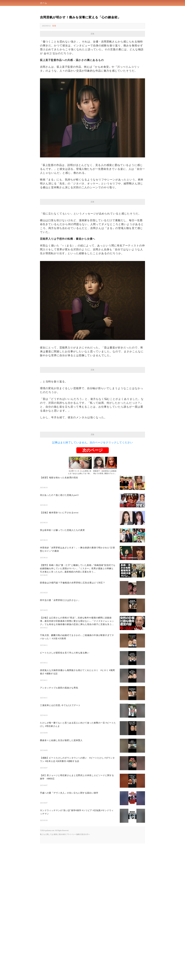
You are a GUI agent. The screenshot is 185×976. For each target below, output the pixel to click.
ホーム (43, 3)
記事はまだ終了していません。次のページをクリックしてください (92, 508)
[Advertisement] (92, 389)
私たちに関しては (46, 901)
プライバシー (71, 901)
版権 (78, 901)
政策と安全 (58, 901)
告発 (54, 26)
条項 (64, 901)
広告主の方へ (85, 901)
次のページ (92, 516)
